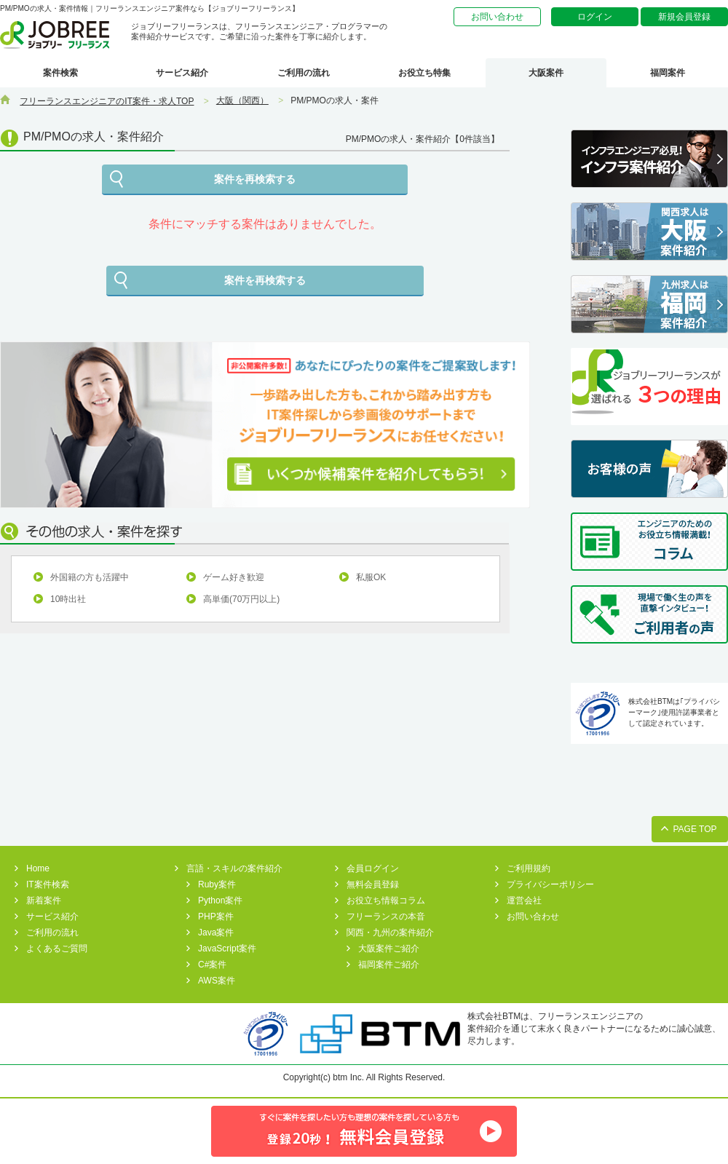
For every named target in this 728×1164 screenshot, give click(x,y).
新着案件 (43, 900)
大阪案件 (546, 73)
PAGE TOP (694, 829)
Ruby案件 (217, 884)
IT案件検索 (47, 884)
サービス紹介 (182, 73)
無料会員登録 (373, 884)
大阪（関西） (242, 100)
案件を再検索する (255, 179)
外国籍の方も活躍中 (89, 577)
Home (38, 868)
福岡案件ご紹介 (388, 964)
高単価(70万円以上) (241, 599)
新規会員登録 (684, 17)
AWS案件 (216, 980)
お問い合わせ (497, 17)
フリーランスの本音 (386, 916)
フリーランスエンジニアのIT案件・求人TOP (107, 101)
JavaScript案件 (227, 948)
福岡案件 (667, 73)
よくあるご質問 (56, 948)
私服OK (371, 577)
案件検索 (60, 73)
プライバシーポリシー (550, 884)
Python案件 (220, 900)
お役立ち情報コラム (386, 900)
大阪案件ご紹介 (388, 948)
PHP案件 (216, 916)
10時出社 (68, 599)
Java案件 (216, 932)
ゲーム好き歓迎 (233, 577)
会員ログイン (373, 868)
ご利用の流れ (303, 73)
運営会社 (524, 900)
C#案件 (212, 964)
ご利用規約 (528, 868)
